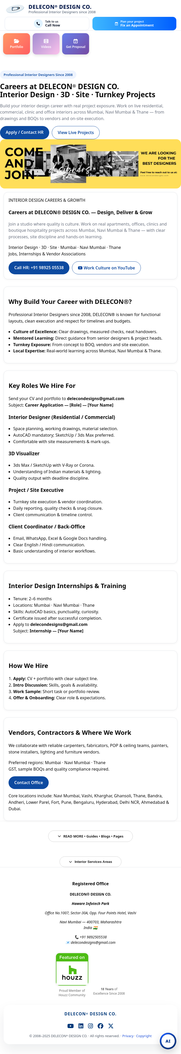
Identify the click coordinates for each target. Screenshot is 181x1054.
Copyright (144, 1036)
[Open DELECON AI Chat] (168, 1041)
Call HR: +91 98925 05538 (39, 267)
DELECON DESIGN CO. (90, 1014)
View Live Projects (76, 132)
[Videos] (46, 43)
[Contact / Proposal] (75, 43)
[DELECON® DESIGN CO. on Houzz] (72, 969)
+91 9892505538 (93, 936)
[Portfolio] (16, 43)
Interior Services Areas (90, 862)
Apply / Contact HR (25, 132)
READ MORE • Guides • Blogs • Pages (91, 836)
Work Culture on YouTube (106, 268)
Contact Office (28, 782)
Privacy (127, 1036)
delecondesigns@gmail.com (93, 942)
